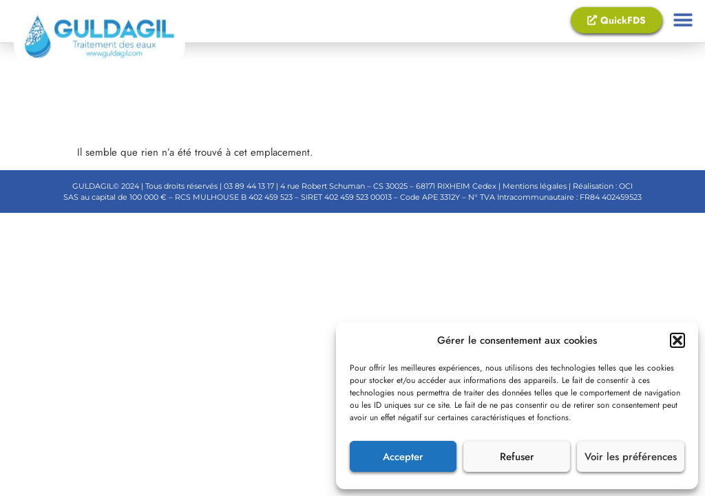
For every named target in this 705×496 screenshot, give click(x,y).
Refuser (517, 456)
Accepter (403, 456)
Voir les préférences (631, 456)
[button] (677, 340)
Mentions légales (534, 186)
